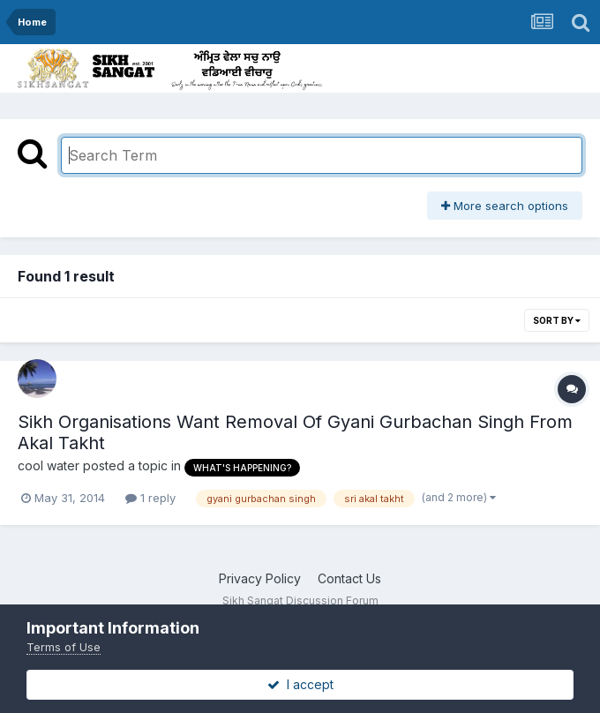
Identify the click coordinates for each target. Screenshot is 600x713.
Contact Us (349, 578)
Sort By (557, 320)
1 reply (150, 498)
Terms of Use (63, 647)
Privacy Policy (260, 578)
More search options (504, 206)
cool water (48, 465)
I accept (300, 684)
